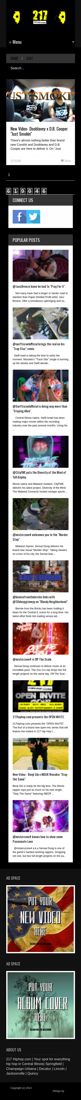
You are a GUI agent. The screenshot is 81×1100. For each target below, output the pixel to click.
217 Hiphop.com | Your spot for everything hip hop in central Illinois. (39, 1090)
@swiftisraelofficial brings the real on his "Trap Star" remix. (38, 346)
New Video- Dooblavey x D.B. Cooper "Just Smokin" (39, 131)
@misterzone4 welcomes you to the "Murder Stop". (40, 537)
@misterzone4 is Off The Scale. (32, 659)
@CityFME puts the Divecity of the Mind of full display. (39, 474)
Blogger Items (18, 1094)
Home (14, 58)
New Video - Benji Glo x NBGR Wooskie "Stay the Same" (40, 776)
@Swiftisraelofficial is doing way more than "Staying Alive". (40, 408)
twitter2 (33, 217)
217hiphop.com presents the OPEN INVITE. (38, 716)
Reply (68, 160)
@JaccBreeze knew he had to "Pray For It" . (39, 286)
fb (19, 217)
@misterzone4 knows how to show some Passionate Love (38, 839)
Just (29, 58)
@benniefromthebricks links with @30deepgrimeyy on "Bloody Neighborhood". (40, 599)
